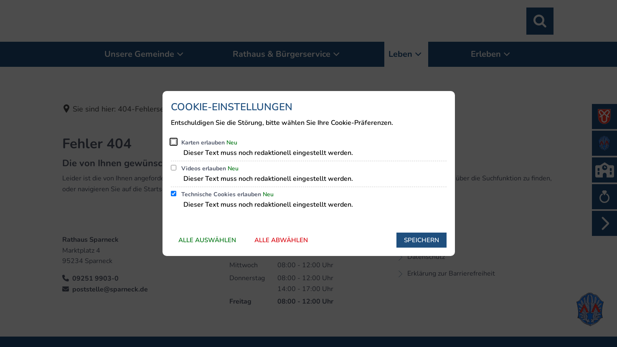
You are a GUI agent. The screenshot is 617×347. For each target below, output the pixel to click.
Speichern (421, 240)
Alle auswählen (207, 240)
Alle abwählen (281, 240)
